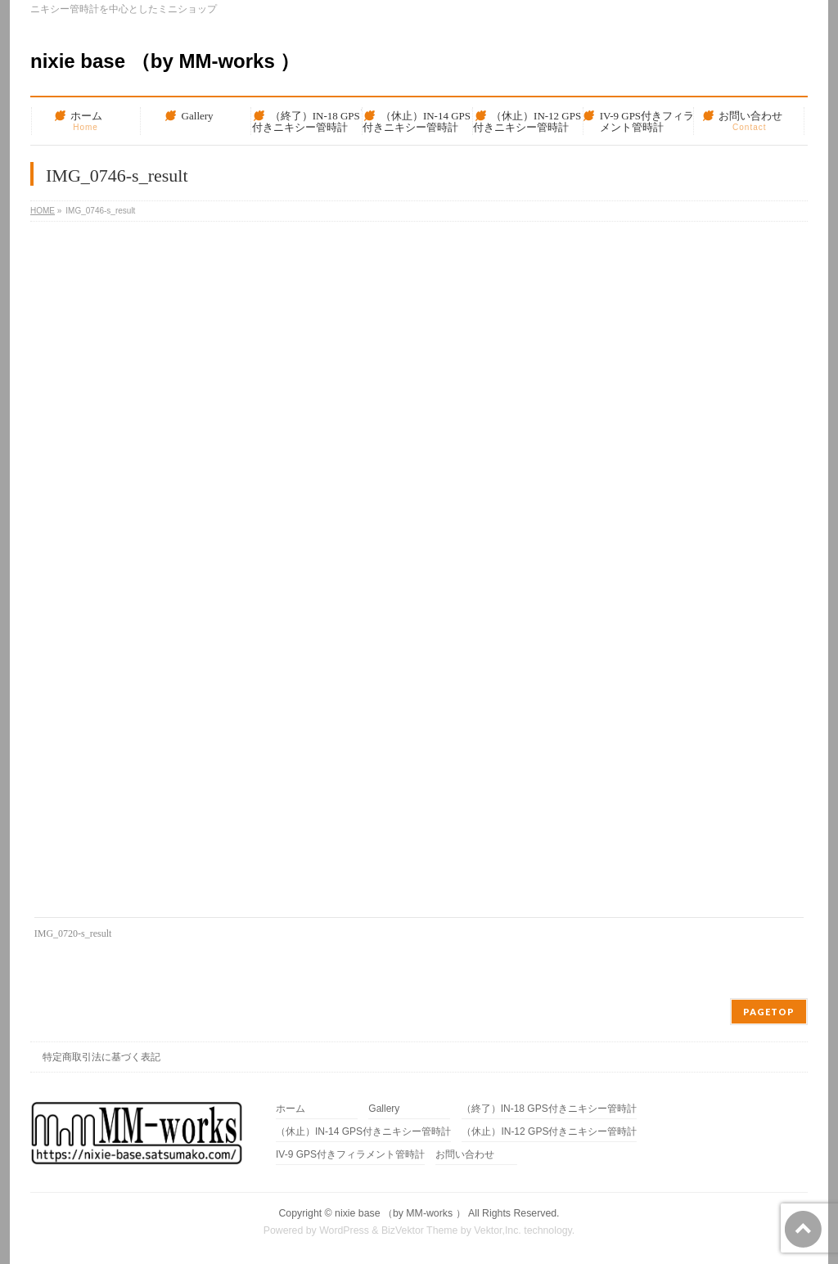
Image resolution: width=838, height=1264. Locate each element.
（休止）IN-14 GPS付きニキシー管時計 (363, 1132)
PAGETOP (769, 1011)
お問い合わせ (464, 1154)
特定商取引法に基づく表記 (101, 1057)
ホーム (290, 1109)
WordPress (344, 1230)
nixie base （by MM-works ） (165, 61)
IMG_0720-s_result (73, 933)
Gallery (383, 1109)
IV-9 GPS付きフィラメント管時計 (350, 1154)
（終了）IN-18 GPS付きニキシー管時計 (549, 1109)
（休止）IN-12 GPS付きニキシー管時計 (549, 1132)
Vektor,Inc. (497, 1230)
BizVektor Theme (419, 1230)
